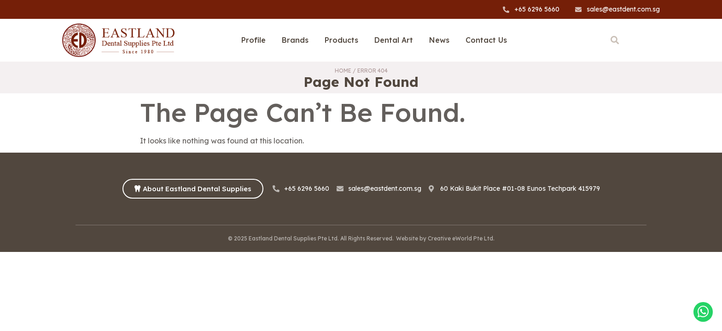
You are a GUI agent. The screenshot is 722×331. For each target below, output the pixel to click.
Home (343, 70)
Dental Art (393, 40)
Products (341, 40)
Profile (253, 40)
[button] (614, 40)
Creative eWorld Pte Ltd (460, 238)
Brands (295, 40)
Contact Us (486, 40)
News (439, 40)
